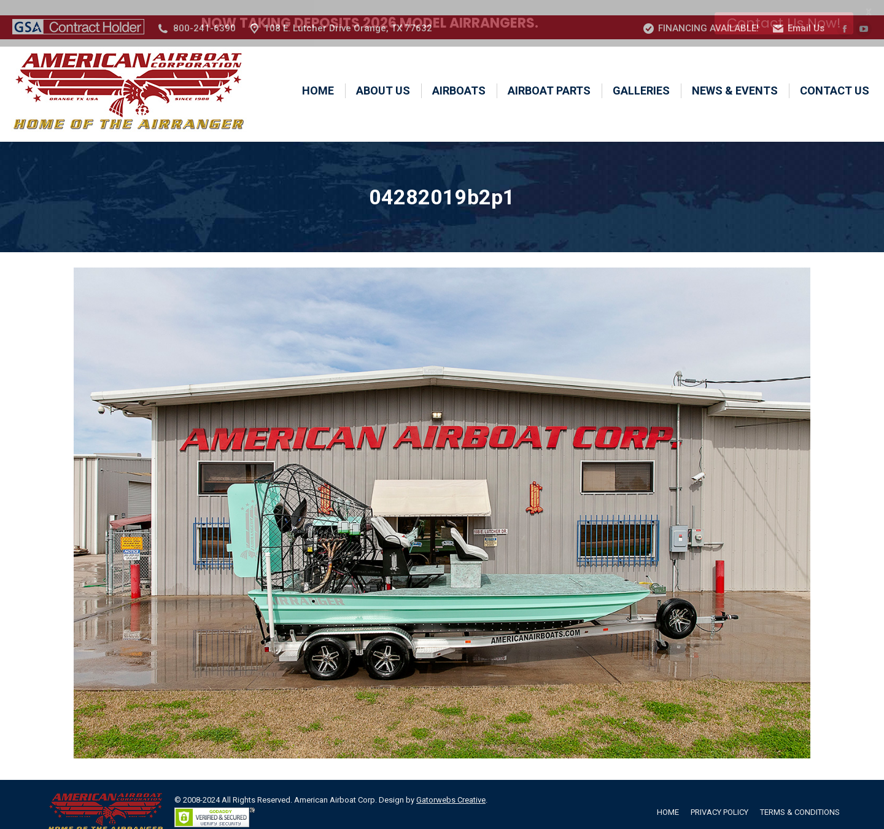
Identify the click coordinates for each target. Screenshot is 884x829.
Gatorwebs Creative (451, 784)
